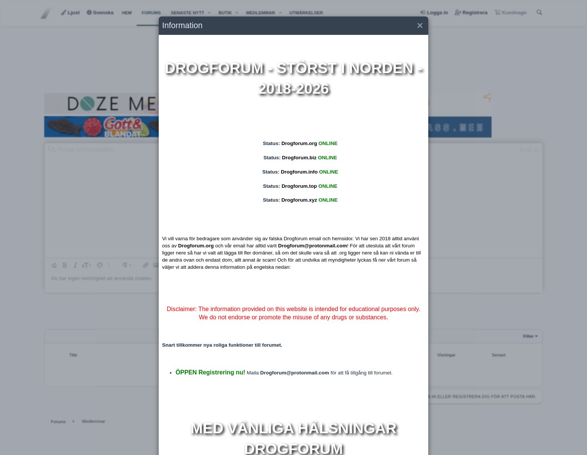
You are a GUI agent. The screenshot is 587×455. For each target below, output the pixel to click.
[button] (419, 25)
